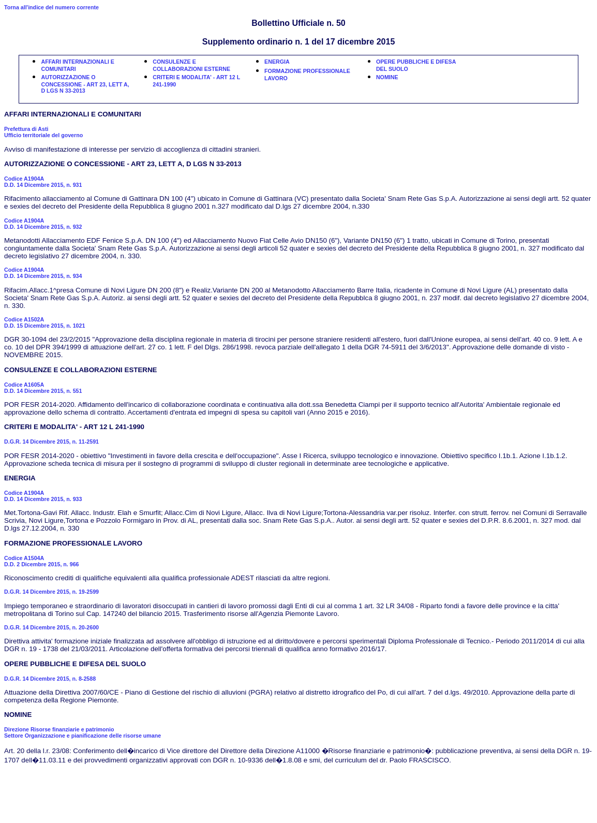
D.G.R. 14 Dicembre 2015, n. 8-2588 (50, 678)
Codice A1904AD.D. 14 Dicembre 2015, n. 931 (43, 181)
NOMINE (387, 77)
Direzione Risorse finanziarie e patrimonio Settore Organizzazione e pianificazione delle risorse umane (82, 732)
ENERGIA (277, 61)
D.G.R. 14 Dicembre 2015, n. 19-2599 (51, 592)
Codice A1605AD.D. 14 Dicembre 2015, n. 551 (43, 387)
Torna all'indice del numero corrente (51, 7)
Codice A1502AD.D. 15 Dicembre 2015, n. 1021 (44, 322)
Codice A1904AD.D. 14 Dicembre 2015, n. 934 (43, 273)
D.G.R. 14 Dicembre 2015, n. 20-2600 (51, 627)
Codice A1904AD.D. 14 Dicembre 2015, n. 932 (43, 223)
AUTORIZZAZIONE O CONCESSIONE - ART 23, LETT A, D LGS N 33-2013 (85, 84)
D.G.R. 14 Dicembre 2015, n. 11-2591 (51, 441)
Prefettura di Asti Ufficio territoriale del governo (43, 132)
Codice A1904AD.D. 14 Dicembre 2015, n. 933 (43, 496)
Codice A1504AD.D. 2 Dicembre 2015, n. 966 (41, 561)
